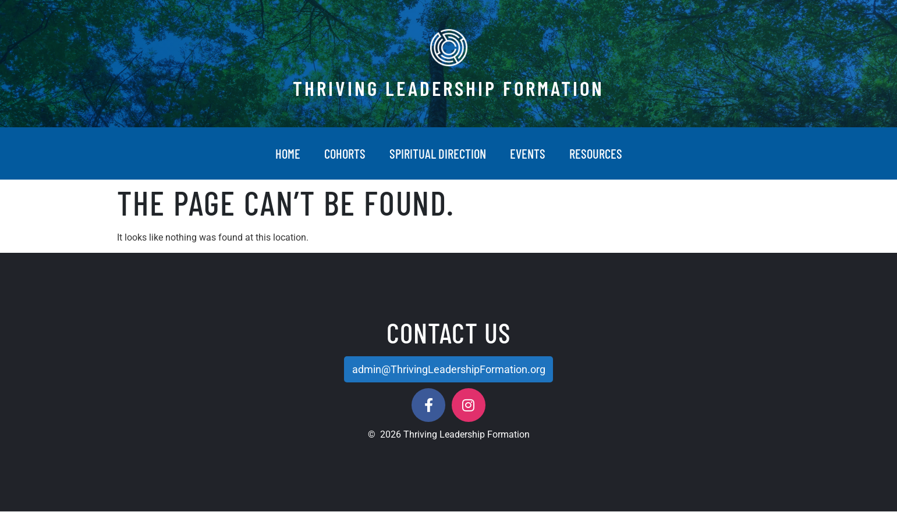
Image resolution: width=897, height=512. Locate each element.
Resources (595, 153)
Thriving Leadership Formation (448, 88)
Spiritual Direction (437, 153)
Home (287, 153)
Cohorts (345, 153)
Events (527, 153)
